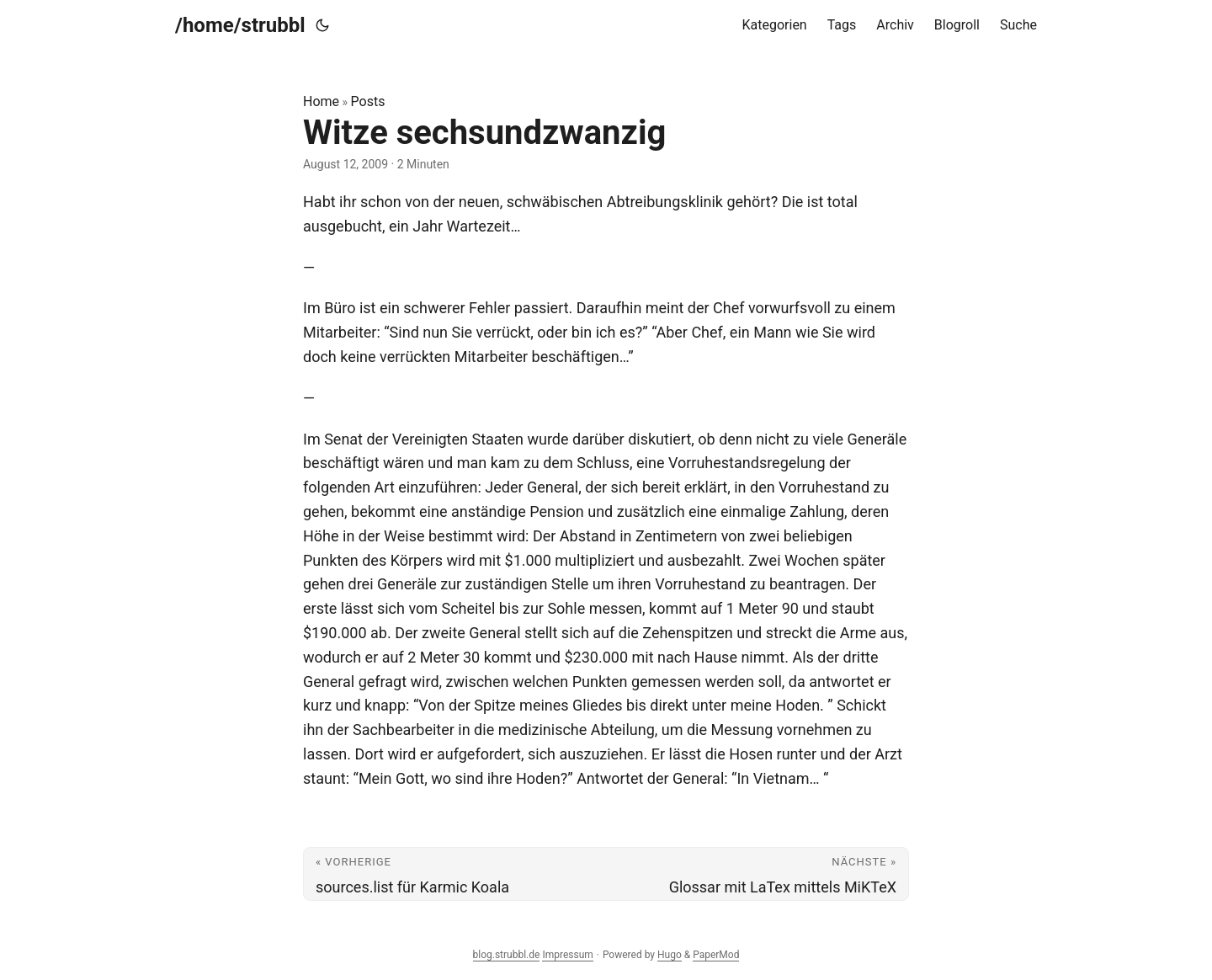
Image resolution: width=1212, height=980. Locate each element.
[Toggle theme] (322, 25)
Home (321, 101)
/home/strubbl (240, 25)
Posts (368, 101)
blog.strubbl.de (506, 955)
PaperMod (716, 955)
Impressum (567, 955)
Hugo (669, 955)
